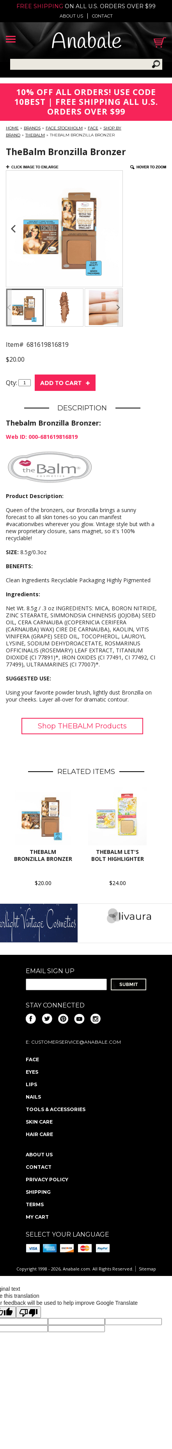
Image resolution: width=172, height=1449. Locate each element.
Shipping (38, 1192)
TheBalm (35, 135)
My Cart (37, 1217)
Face (93, 128)
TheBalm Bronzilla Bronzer (43, 855)
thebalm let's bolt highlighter (117, 855)
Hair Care (39, 1134)
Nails (33, 1097)
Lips (31, 1084)
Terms (35, 1204)
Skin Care (39, 1122)
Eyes (32, 1072)
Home (12, 128)
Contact (102, 16)
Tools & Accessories (55, 1109)
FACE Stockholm (64, 128)
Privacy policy (47, 1179)
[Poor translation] (28, 1312)
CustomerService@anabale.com (76, 1042)
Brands (32, 128)
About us (71, 16)
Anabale (86, 42)
